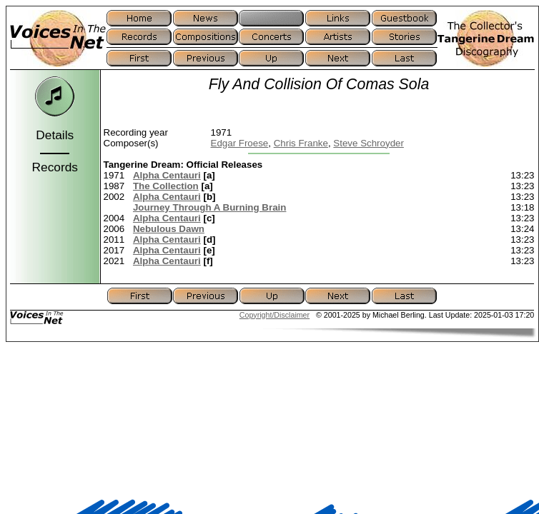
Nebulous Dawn (168, 228)
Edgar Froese (240, 143)
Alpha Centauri (167, 175)
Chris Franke (301, 143)
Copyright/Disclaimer (274, 315)
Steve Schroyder (368, 143)
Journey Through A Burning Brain (209, 207)
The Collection (166, 186)
